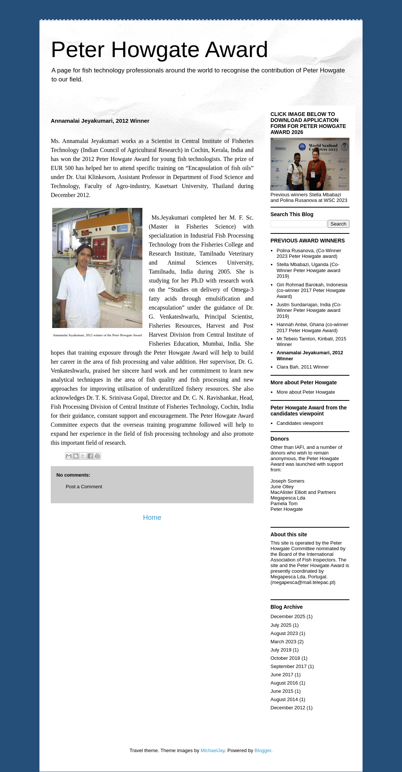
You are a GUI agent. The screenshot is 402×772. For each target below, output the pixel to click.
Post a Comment (84, 486)
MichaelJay (213, 750)
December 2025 (288, 616)
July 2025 (281, 625)
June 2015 (282, 691)
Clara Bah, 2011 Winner (303, 367)
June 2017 (282, 674)
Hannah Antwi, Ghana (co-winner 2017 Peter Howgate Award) (312, 327)
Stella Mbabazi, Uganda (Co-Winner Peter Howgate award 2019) (308, 270)
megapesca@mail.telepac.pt (303, 582)
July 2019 (281, 650)
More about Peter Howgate (306, 392)
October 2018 (285, 658)
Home (152, 517)
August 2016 (284, 683)
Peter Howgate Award (159, 49)
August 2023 (284, 633)
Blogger (263, 750)
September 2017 (289, 666)
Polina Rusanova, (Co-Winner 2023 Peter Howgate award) (309, 253)
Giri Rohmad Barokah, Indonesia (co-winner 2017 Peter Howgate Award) (312, 290)
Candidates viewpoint (300, 423)
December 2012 (288, 707)
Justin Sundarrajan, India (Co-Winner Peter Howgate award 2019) (309, 310)
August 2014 (284, 699)
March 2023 (283, 641)
